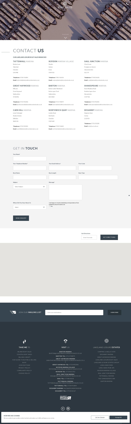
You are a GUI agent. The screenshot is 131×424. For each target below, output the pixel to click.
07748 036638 (95, 77)
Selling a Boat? (24, 357)
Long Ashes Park (106, 365)
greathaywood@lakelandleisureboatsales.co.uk (29, 104)
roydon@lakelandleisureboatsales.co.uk (63, 80)
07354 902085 (95, 102)
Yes (51, 206)
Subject (15, 182)
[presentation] (98, 205)
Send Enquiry (21, 217)
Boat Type (82, 173)
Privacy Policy (24, 367)
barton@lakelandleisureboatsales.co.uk (63, 104)
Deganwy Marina (106, 354)
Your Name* (16, 154)
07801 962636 (60, 77)
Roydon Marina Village (106, 370)
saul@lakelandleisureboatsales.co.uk (98, 80)
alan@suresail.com (93, 126)
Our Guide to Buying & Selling (24, 359)
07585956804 (72, 385)
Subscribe (114, 312)
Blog (24, 362)
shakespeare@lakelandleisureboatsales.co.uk (100, 104)
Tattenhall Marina (106, 375)
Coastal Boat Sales (24, 354)
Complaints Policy (24, 370)
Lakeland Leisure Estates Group (106, 362)
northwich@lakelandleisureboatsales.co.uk (64, 129)
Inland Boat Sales (24, 351)
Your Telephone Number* (20, 163)
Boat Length (52, 173)
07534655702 (70, 371)
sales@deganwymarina (73, 388)
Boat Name (16, 173)
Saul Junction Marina (106, 373)
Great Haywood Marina (106, 357)
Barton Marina (106, 381)
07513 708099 (60, 102)
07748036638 (69, 378)
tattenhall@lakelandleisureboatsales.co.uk (28, 80)
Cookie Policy (24, 373)
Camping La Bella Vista (106, 351)
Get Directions (85, 233)
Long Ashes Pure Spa (106, 367)
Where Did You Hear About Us (22, 203)
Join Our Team (24, 365)
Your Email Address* (55, 163)
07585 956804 (24, 77)
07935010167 (71, 391)
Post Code (82, 163)
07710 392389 (95, 123)
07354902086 (74, 364)
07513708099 (70, 356)
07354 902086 (24, 102)
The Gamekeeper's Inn (106, 378)
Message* (51, 182)
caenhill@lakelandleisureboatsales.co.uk (27, 129)
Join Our (30, 312)
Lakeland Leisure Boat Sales (107, 359)
